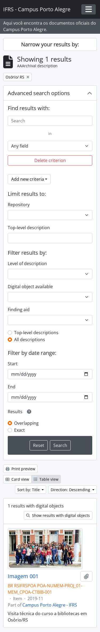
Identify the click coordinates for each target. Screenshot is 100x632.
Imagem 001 (23, 576)
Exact (19, 430)
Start (13, 364)
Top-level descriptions (36, 333)
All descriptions (29, 340)
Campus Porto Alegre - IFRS (49, 605)
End (11, 387)
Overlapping (26, 423)
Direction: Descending (71, 489)
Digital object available (30, 286)
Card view (17, 479)
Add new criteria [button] (27, 179)
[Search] (50, 121)
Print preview (20, 468)
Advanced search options (39, 93)
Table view (46, 479)
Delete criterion (50, 160)
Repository (19, 205)
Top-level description (29, 228)
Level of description (27, 263)
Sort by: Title (29, 489)
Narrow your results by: (50, 44)
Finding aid (19, 310)
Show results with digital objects (58, 515)
